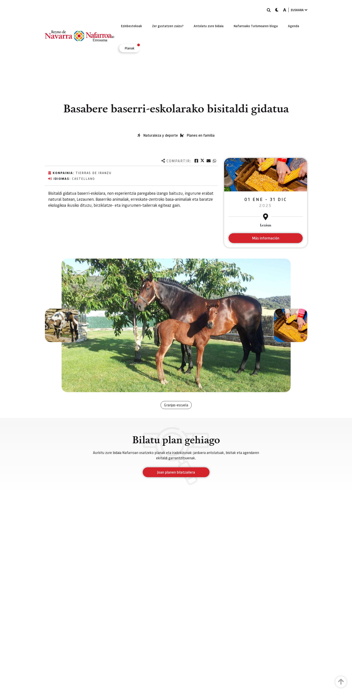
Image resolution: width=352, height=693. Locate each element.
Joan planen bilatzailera (176, 472)
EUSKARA (299, 10)
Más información (265, 238)
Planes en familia (201, 135)
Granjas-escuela (176, 405)
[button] (61, 325)
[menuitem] (131, 26)
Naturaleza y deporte (160, 135)
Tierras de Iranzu (93, 173)
